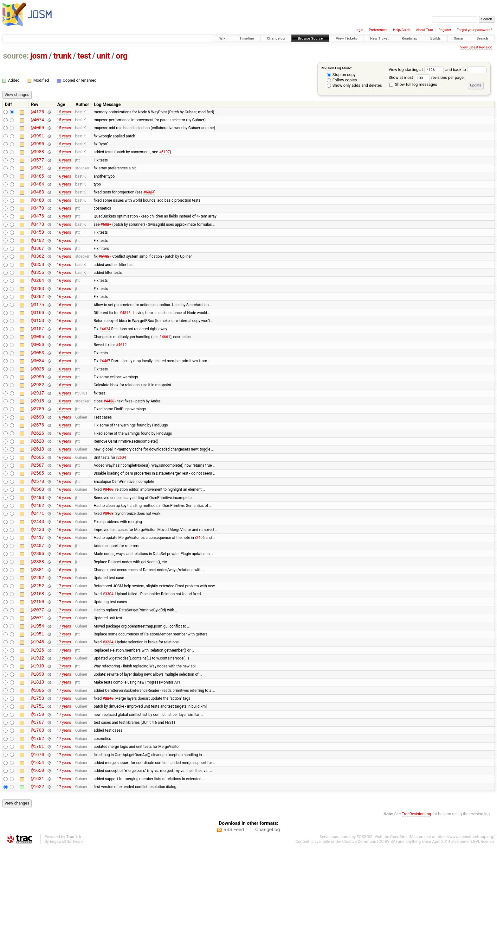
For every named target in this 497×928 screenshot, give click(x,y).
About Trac (424, 30)
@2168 (37, 651)
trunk (62, 55)
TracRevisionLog (416, 894)
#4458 (109, 436)
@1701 (37, 822)
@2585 (37, 517)
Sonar (459, 38)
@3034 (37, 391)
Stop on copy (341, 74)
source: (16, 55)
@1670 (37, 831)
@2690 (37, 454)
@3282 (37, 319)
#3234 (108, 705)
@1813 (37, 750)
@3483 (37, 202)
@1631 (37, 858)
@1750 (37, 786)
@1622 (37, 867)
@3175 (37, 328)
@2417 (37, 588)
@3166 (37, 337)
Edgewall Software (66, 922)
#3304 (108, 651)
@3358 (37, 283)
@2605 (37, 499)
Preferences (378, 30)
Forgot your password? (474, 30)
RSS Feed (233, 910)
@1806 (37, 759)
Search (482, 38)
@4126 (37, 113)
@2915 (37, 436)
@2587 (37, 508)
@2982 (37, 418)
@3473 (37, 238)
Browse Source (310, 38)
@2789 (37, 445)
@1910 (37, 732)
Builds (435, 38)
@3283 (37, 310)
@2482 (37, 553)
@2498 (37, 544)
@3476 (37, 229)
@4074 (37, 121)
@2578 (37, 526)
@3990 (37, 148)
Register (444, 30)
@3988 (37, 157)
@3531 (37, 175)
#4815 (125, 337)
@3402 (37, 256)
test (84, 55)
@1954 (37, 688)
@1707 (37, 795)
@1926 (37, 714)
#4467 (105, 391)
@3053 (37, 382)
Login (359, 30)
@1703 (37, 804)
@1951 (37, 696)
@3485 (37, 184)
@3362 (37, 274)
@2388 (37, 616)
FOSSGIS (364, 917)
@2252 (37, 643)
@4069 (37, 130)
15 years (64, 112)
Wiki (223, 38)
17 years (64, 633)
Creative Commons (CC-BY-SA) (369, 922)
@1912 (37, 723)
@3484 (37, 193)
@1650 (37, 849)
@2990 (37, 409)
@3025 (37, 400)
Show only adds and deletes (354, 85)
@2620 (37, 481)
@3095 (37, 364)
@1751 (37, 777)
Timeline (246, 38)
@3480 (37, 211)
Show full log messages (413, 84)
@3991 (37, 139)
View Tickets (346, 38)
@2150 (37, 660)
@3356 (37, 292)
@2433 (37, 580)
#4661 (164, 364)
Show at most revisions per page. (427, 77)
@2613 (37, 490)
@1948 (37, 705)
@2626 (37, 472)
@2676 (37, 463)
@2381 (37, 625)
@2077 (37, 669)
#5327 (149, 202)
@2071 (37, 678)
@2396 (37, 606)
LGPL (475, 922)
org (121, 55)
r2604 (121, 498)
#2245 (108, 768)
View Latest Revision (476, 47)
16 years (64, 166)
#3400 (108, 535)
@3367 (37, 265)
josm (38, 55)
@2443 (37, 571)
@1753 (37, 768)
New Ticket (379, 38)
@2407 (37, 598)
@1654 (37, 840)
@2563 (37, 535)
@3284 (37, 301)
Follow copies (342, 80)
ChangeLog (267, 910)
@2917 (37, 427)
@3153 (37, 346)
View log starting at (417, 69)
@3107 (37, 355)
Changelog (276, 38)
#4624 (105, 355)
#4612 (121, 373)
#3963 (108, 561)
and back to (466, 69)
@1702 (37, 813)
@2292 (37, 633)
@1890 (37, 741)
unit (103, 55)
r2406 (200, 588)
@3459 (37, 247)
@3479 (37, 220)
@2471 (37, 562)
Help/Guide (401, 30)
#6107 (164, 157)
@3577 (37, 166)
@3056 (37, 373)
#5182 (104, 274)
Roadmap (409, 38)
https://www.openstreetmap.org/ (465, 917)
